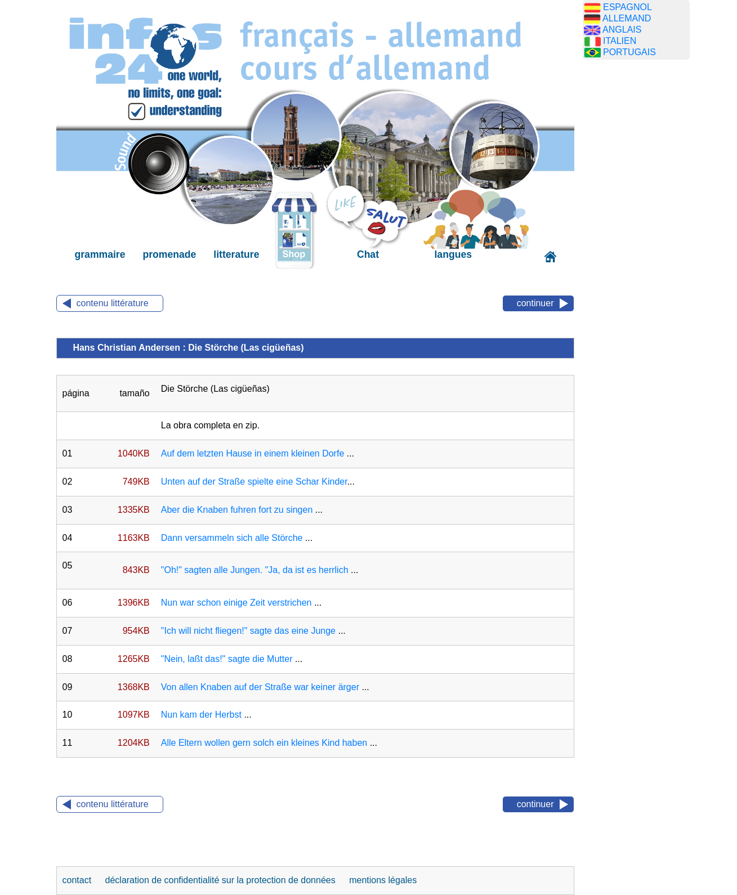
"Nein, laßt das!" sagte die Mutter (227, 659)
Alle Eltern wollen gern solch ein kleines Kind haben (264, 743)
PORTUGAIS (629, 52)
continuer (535, 303)
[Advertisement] (636, 245)
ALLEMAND (626, 18)
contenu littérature (113, 303)
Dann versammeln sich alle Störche (232, 538)
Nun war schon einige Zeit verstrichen (236, 602)
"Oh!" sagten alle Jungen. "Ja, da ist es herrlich (255, 570)
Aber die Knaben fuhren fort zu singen (237, 509)
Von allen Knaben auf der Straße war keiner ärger (260, 687)
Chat (368, 254)
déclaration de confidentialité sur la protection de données (220, 880)
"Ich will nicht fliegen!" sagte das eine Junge (248, 631)
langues (452, 254)
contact (78, 880)
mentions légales (383, 880)
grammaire (100, 254)
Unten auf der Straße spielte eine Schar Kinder (254, 481)
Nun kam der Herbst (201, 714)
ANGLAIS (621, 29)
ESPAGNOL (627, 7)
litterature (236, 254)
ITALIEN (619, 41)
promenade (169, 254)
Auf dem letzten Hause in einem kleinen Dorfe (253, 453)
